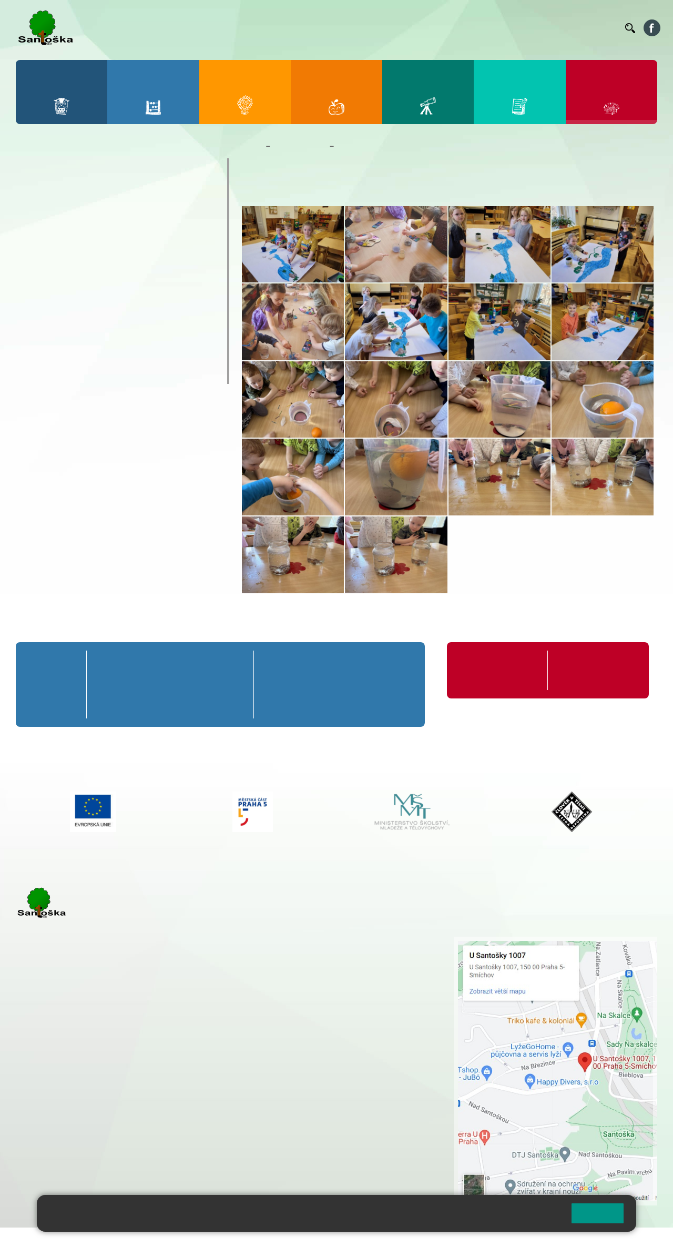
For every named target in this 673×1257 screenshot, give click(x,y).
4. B (201, 684)
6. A (277, 664)
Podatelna (515, 28)
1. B (106, 684)
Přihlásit (259, 1242)
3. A (170, 664)
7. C (317, 704)
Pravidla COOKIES (393, 1242)
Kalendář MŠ (58, 271)
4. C (201, 704)
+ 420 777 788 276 (126, 1122)
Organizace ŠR (424, 28)
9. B (396, 684)
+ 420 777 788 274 (312, 964)
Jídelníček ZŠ (368, 28)
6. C (277, 704)
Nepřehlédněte (62, 230)
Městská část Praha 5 (51, 1165)
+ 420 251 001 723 (61, 1068)
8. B (356, 684)
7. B (317, 684)
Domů (251, 146)
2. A (138, 664)
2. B (138, 684)
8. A (357, 664)
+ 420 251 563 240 (61, 1122)
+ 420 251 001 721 (316, 942)
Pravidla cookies (519, 1217)
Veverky (47, 373)
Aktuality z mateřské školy (90, 250)
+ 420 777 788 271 (126, 1068)
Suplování (473, 28)
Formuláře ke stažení (592, 664)
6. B (277, 684)
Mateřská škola (299, 146)
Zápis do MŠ (57, 332)
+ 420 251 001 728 (314, 953)
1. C (106, 704)
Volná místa (559, 28)
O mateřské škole (69, 168)
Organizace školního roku (494, 670)
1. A (107, 664)
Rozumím (597, 1213)
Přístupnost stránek (317, 1242)
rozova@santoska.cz (73, 1133)
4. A (201, 664)
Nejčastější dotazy (71, 312)
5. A (233, 664)
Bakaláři (291, 28)
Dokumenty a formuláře (83, 209)
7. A (317, 664)
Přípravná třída (49, 670)
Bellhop (325, 28)
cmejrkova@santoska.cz (79, 1079)
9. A (396, 664)
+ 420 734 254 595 (367, 997)
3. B (170, 684)
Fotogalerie (54, 291)
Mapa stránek (212, 1242)
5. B (233, 684)
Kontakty (602, 28)
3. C (170, 704)
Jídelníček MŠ (61, 353)
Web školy (638, 1242)
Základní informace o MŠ (87, 189)
